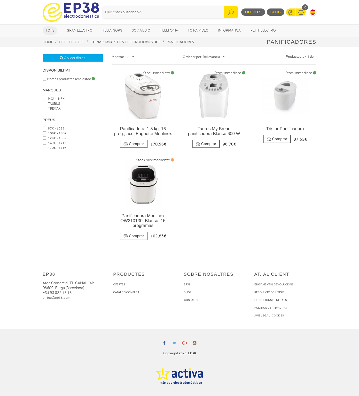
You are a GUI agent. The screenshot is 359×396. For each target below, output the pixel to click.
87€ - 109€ (53, 128)
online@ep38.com (56, 298)
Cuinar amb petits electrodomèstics (126, 42)
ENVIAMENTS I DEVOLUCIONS (274, 284)
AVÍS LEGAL (262, 315)
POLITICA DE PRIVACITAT (270, 307)
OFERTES (119, 284)
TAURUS (51, 104)
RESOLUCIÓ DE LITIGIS (269, 292)
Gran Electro (80, 30)
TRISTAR (52, 108)
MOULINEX (53, 99)
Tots (50, 30)
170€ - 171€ (54, 148)
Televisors (112, 30)
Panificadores (180, 42)
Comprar (133, 143)
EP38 (187, 284)
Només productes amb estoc (69, 79)
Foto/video (198, 30)
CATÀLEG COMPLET (126, 292)
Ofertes (253, 12)
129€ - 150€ (54, 138)
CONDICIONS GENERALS (270, 300)
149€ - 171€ (54, 143)
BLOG (187, 292)
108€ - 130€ (54, 133)
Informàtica (229, 30)
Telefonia (169, 30)
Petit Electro (263, 30)
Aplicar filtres (72, 58)
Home (48, 42)
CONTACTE (191, 300)
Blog (275, 12)
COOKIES (278, 315)
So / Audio (141, 30)
